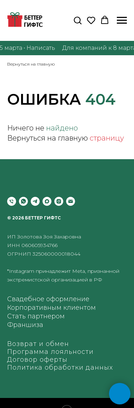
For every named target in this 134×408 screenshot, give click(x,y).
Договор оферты (37, 360)
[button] (77, 20)
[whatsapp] (23, 201)
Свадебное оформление (48, 299)
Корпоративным (34, 308)
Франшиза (25, 325)
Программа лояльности (50, 352)
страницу (107, 138)
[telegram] (35, 201)
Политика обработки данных (60, 367)
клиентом (79, 308)
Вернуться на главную (31, 64)
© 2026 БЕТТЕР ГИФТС (34, 217)
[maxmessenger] (47, 201)
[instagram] (58, 201)
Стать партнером (36, 316)
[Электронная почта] (70, 201)
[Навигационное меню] (122, 20)
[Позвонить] (11, 201)
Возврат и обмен (38, 344)
